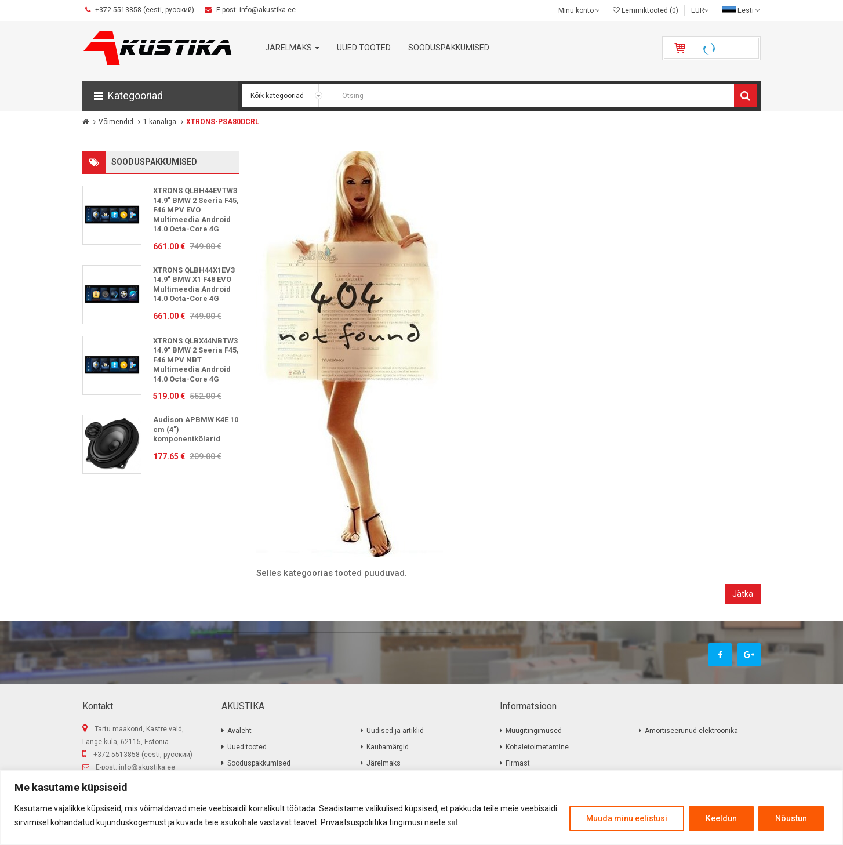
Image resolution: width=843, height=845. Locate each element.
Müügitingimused (534, 731)
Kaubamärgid (387, 747)
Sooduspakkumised (258, 763)
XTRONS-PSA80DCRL (222, 122)
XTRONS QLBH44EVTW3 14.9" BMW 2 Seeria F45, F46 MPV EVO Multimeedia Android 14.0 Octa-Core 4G (196, 209)
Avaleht (239, 731)
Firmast (518, 763)
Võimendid (116, 122)
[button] (160, 96)
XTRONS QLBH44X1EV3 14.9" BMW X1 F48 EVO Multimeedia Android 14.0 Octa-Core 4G (194, 284)
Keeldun (721, 818)
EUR (700, 10)
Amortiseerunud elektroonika (691, 731)
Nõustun (791, 818)
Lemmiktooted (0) (645, 10)
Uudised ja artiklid (395, 731)
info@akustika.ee (147, 767)
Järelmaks (383, 763)
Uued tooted (247, 747)
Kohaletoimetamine (537, 747)
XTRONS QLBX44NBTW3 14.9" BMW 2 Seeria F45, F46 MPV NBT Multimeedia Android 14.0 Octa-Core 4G (196, 359)
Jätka (742, 594)
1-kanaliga (159, 122)
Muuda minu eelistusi (626, 818)
